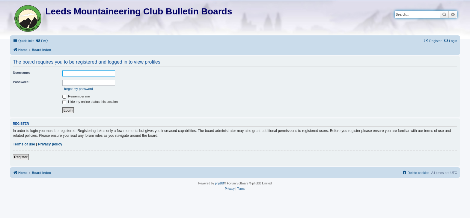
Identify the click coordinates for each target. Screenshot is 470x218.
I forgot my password (77, 89)
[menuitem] (42, 40)
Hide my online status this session (90, 101)
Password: (21, 82)
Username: (21, 72)
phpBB (219, 183)
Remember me (76, 96)
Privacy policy (50, 144)
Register (21, 157)
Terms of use (24, 144)
